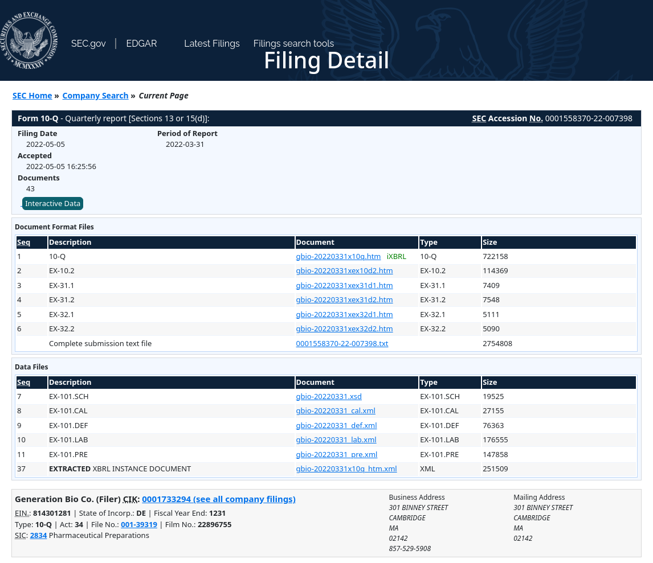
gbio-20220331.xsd (329, 396)
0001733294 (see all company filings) (218, 498)
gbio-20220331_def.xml (336, 425)
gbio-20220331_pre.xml (337, 454)
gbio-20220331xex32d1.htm (344, 314)
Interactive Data (52, 203)
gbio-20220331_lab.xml (336, 439)
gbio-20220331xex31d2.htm (344, 299)
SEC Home (32, 95)
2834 (38, 535)
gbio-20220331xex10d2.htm (344, 270)
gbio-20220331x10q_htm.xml (346, 468)
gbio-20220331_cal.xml (336, 410)
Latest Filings (211, 43)
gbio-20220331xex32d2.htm (344, 328)
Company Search (96, 95)
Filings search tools (294, 43)
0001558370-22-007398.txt (342, 343)
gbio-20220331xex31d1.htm (344, 285)
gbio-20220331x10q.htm (338, 256)
